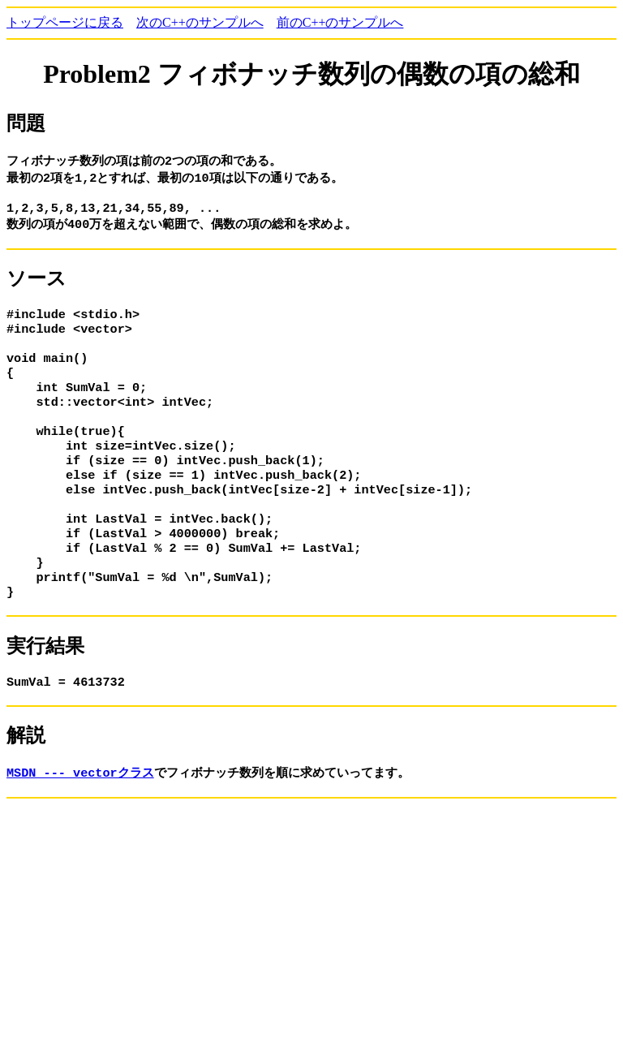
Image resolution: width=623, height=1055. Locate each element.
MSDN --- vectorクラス (80, 812)
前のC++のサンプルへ (340, 22)
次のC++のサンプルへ (200, 22)
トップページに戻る (64, 22)
